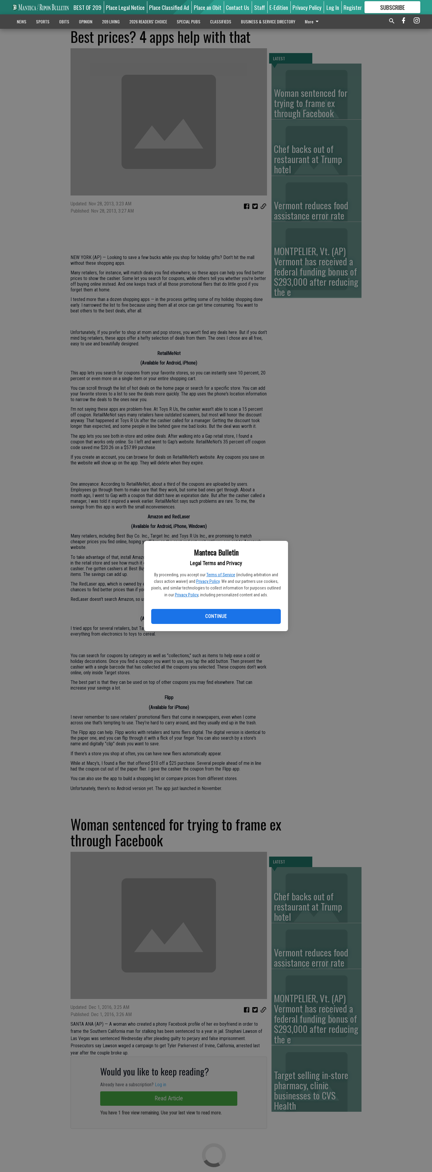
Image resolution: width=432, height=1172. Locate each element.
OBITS (64, 21)
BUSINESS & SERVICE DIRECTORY (268, 21)
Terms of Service (220, 574)
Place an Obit (207, 7)
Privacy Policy (208, 581)
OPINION (85, 21)
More (313, 21)
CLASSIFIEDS (220, 21)
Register (353, 7)
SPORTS (43, 21)
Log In (332, 7)
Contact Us (237, 7)
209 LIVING (111, 21)
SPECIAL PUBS (188, 21)
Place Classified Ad (169, 7)
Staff (259, 7)
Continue (215, 616)
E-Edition (278, 7)
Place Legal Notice (125, 7)
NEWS (21, 21)
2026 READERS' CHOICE (148, 21)
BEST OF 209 (87, 7)
